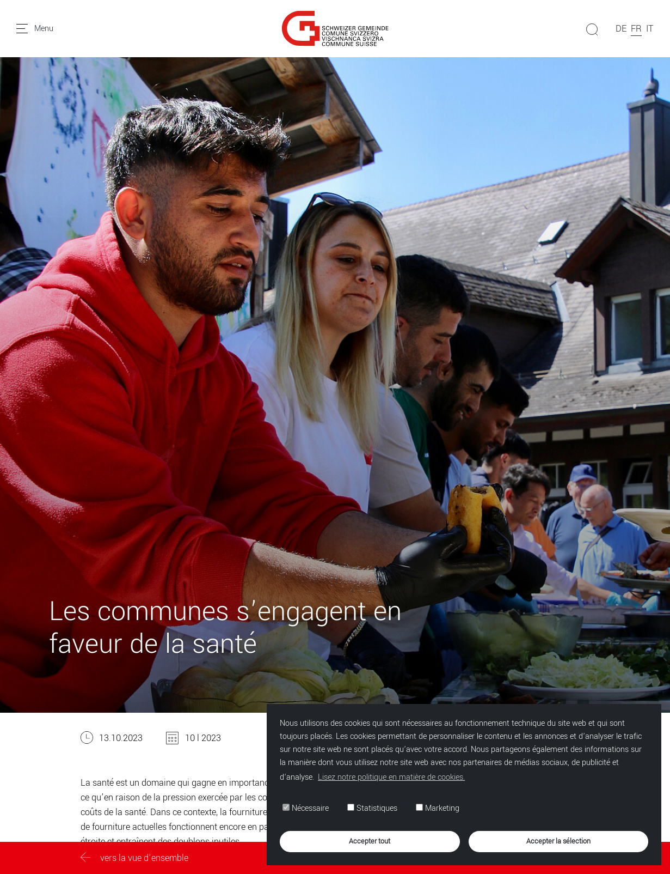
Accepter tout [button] (369, 841)
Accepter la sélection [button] (558, 841)
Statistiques (372, 808)
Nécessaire (305, 808)
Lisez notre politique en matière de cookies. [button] (391, 777)
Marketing (437, 808)
